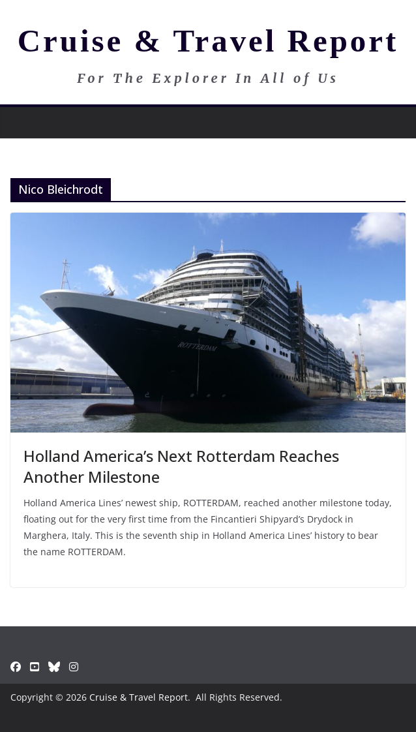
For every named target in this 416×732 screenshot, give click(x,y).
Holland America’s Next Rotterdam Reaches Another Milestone (181, 466)
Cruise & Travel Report (208, 41)
